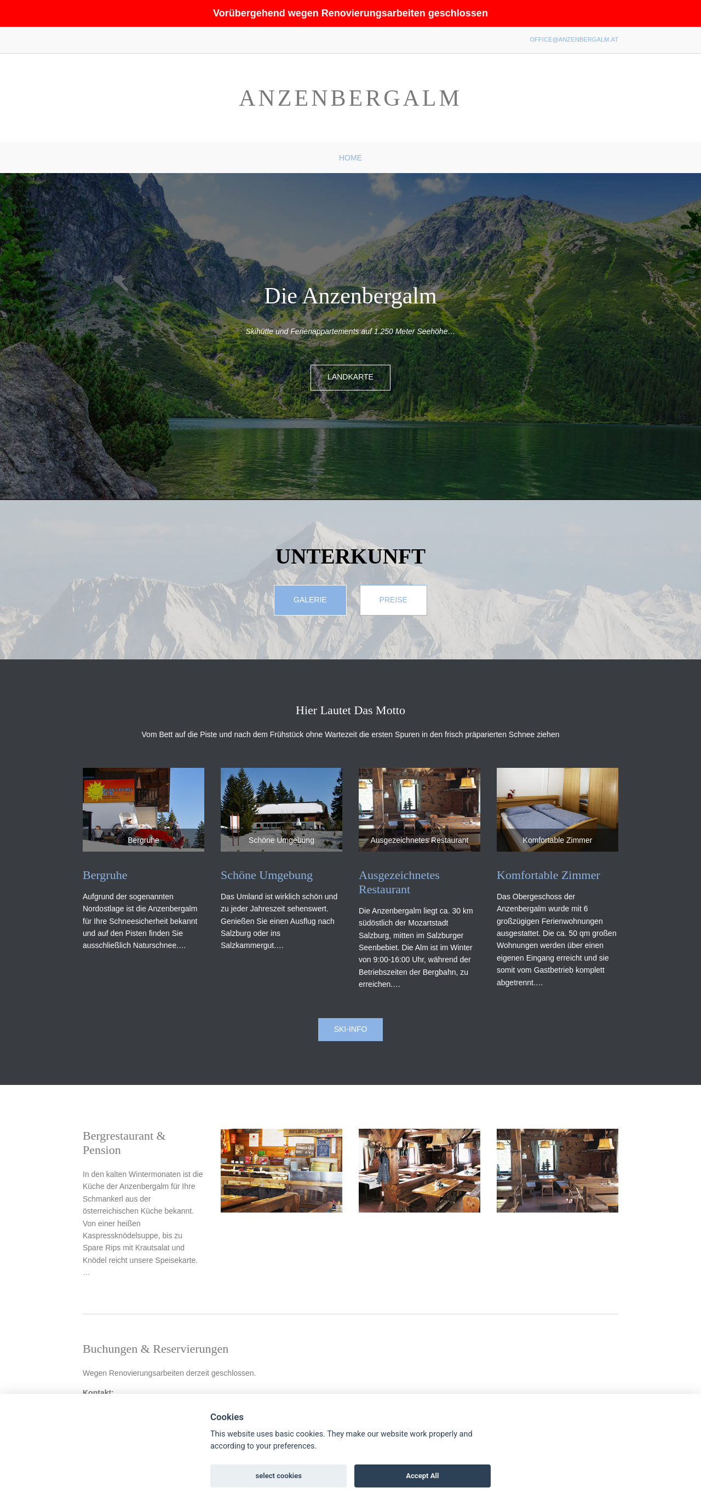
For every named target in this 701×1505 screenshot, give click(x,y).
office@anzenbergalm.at (574, 39)
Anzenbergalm (350, 98)
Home (350, 157)
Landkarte (350, 376)
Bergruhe (105, 875)
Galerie (310, 599)
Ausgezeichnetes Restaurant (399, 882)
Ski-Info (350, 1029)
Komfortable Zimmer (548, 875)
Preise (393, 599)
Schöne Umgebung (267, 875)
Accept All (422, 1476)
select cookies (278, 1476)
